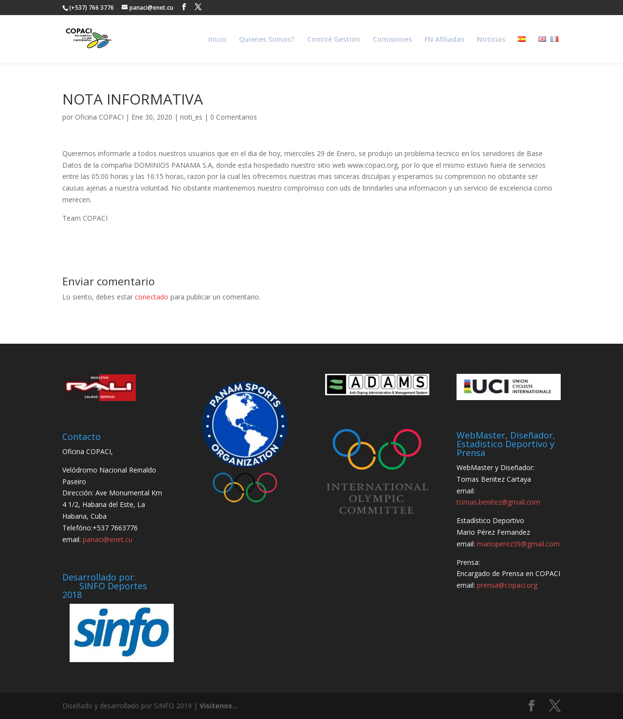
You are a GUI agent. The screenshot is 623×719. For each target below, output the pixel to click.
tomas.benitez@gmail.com (498, 502)
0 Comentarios (233, 117)
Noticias (491, 40)
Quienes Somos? (266, 40)
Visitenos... (219, 705)
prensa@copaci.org (507, 585)
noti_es (191, 117)
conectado (151, 296)
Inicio (217, 40)
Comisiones (392, 40)
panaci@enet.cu (107, 539)
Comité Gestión (333, 40)
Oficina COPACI (99, 117)
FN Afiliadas (444, 40)
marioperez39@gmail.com (518, 543)
